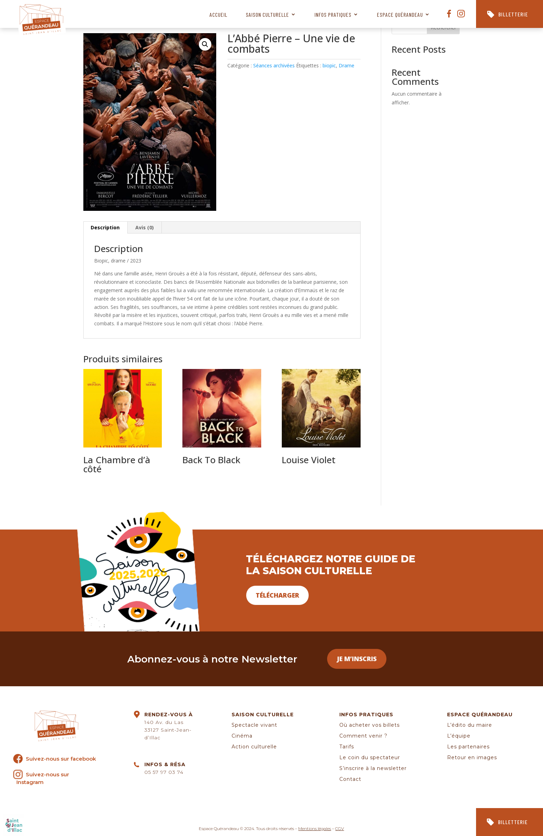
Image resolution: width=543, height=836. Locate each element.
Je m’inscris (357, 658)
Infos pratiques (333, 14)
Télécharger (277, 595)
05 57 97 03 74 (163, 772)
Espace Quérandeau (400, 14)
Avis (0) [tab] (144, 227)
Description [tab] (105, 227)
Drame (346, 65)
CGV (339, 828)
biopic (329, 65)
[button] (205, 44)
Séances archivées (274, 65)
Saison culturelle (267, 14)
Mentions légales (314, 828)
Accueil (218, 14)
